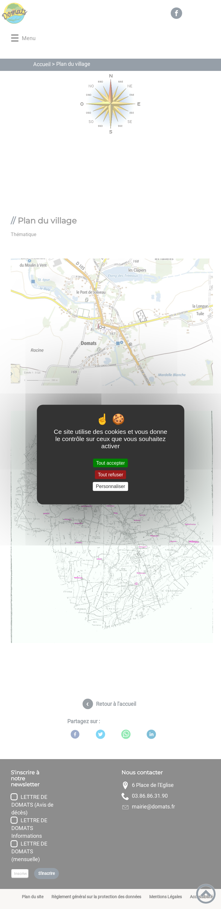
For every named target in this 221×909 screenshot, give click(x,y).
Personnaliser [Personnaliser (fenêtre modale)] (110, 486)
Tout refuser (110, 474)
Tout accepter (110, 463)
